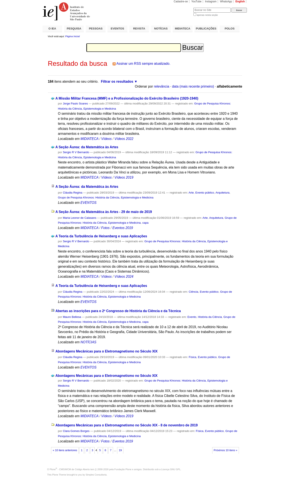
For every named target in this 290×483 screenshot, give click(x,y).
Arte (191, 192)
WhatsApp (226, 1)
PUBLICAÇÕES (206, 28)
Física (192, 357)
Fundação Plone (122, 469)
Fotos (105, 228)
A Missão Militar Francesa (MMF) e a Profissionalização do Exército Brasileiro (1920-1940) (126, 98)
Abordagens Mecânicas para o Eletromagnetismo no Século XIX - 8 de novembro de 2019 (126, 425)
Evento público (204, 192)
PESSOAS (96, 28)
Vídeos (106, 139)
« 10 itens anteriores (65, 450)
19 (120, 450)
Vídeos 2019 (124, 177)
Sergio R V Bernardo (76, 152)
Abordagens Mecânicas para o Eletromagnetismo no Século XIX (106, 351)
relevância (161, 86)
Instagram (210, 1)
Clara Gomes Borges (76, 431)
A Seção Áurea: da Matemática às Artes (86, 147)
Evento (191, 317)
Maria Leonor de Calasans (79, 217)
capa (145, 222)
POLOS (229, 28)
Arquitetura (222, 192)
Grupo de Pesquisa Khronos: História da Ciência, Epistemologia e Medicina (105, 197)
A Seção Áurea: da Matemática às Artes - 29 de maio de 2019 (103, 212)
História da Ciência (210, 317)
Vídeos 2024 (124, 276)
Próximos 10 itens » (225, 450)
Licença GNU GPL (171, 469)
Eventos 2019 (122, 228)
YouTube (196, 1)
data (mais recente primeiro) (193, 86)
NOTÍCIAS (161, 28)
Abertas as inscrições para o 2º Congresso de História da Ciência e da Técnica (118, 311)
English (240, 1)
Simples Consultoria (96, 474)
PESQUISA (74, 28)
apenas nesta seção (207, 15)
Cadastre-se (181, 1)
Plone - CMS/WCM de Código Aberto (70, 469)
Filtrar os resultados (117, 81)
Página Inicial (72, 36)
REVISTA (139, 28)
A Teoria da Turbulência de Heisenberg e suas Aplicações (101, 236)
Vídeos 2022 (124, 139)
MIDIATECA (182, 28)
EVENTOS (117, 28)
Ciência (193, 291)
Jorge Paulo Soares (75, 103)
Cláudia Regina (72, 192)
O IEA (52, 28)
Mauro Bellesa (72, 317)
